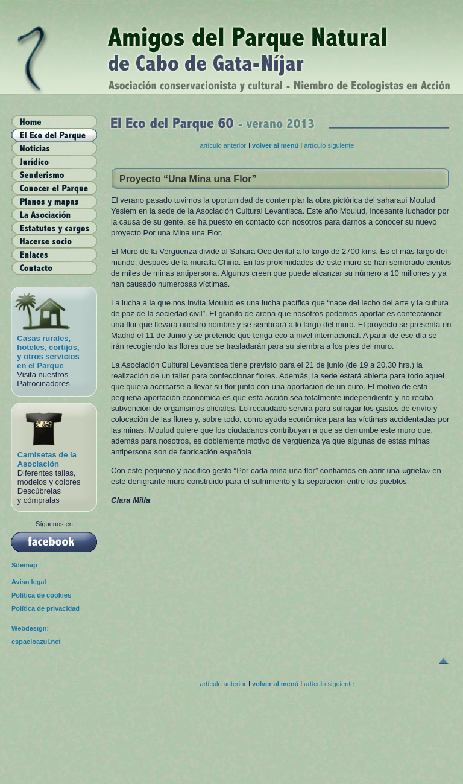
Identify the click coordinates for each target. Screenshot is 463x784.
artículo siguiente (329, 145)
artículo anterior (223, 145)
